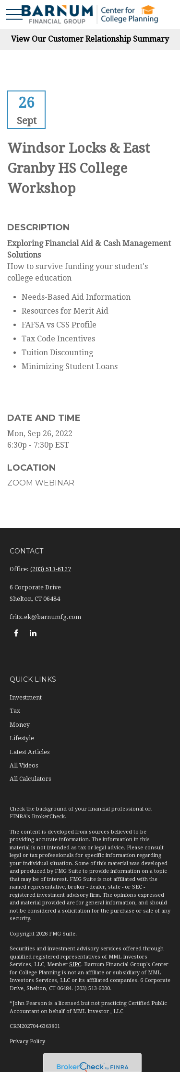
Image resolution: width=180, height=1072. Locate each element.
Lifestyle (22, 738)
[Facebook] (16, 632)
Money (20, 725)
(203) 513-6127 (50, 569)
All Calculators (30, 779)
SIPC (75, 964)
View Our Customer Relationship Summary (90, 39)
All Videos (24, 765)
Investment (26, 697)
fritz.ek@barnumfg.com (45, 617)
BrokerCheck (48, 816)
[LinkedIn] (32, 632)
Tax (15, 711)
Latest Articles (29, 752)
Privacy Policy (27, 1041)
